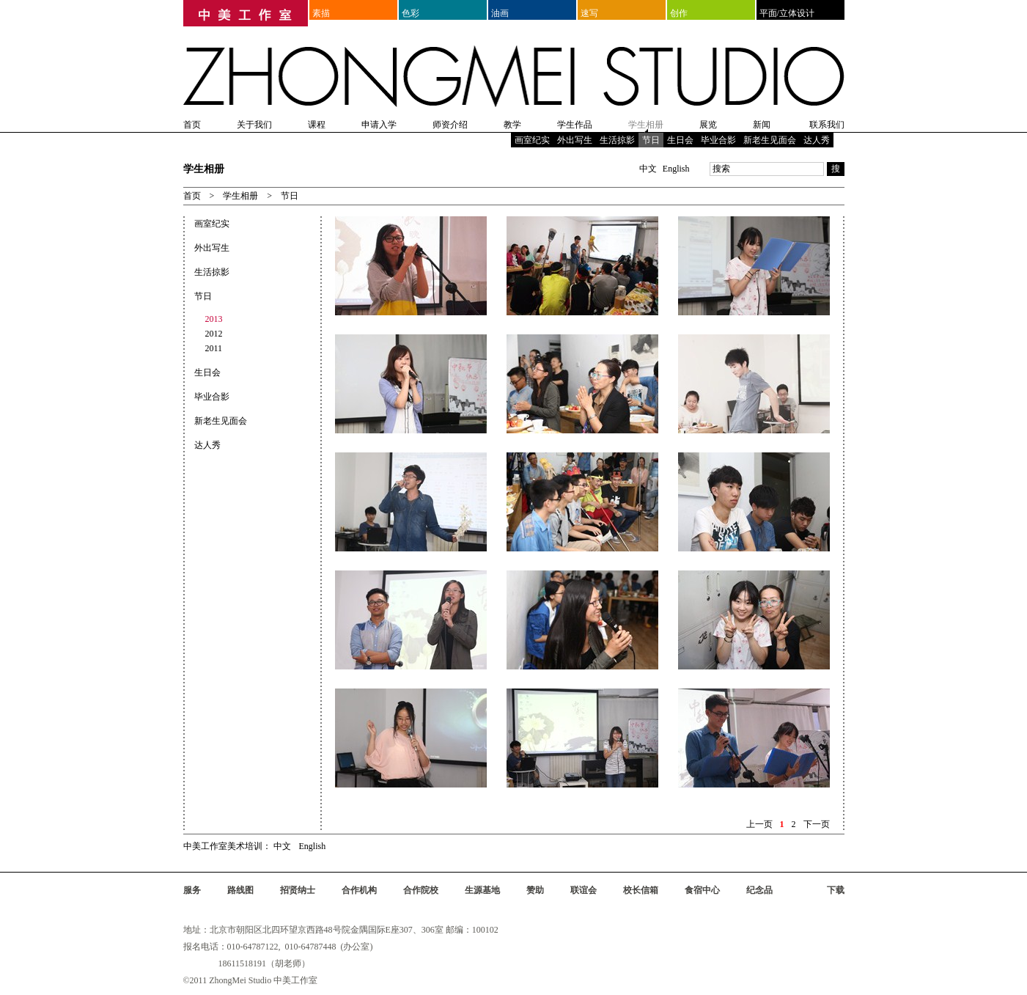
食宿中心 (702, 890)
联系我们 (826, 125)
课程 (316, 125)
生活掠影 (617, 140)
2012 (214, 333)
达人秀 (816, 140)
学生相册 (645, 125)
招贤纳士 (297, 890)
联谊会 (583, 890)
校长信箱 (640, 890)
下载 (835, 890)
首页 (192, 125)
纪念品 (759, 890)
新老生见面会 (769, 140)
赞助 (535, 890)
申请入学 (379, 125)
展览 (708, 125)
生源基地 (482, 890)
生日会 (680, 140)
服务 (192, 890)
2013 (214, 319)
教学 (512, 125)
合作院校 (420, 890)
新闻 (761, 125)
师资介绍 (450, 125)
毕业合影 (718, 140)
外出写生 (574, 140)
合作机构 (359, 890)
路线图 (240, 890)
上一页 (759, 824)
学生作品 (574, 125)
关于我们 (254, 125)
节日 (651, 140)
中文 (648, 169)
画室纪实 (532, 140)
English (676, 169)
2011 (214, 348)
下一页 (816, 824)
